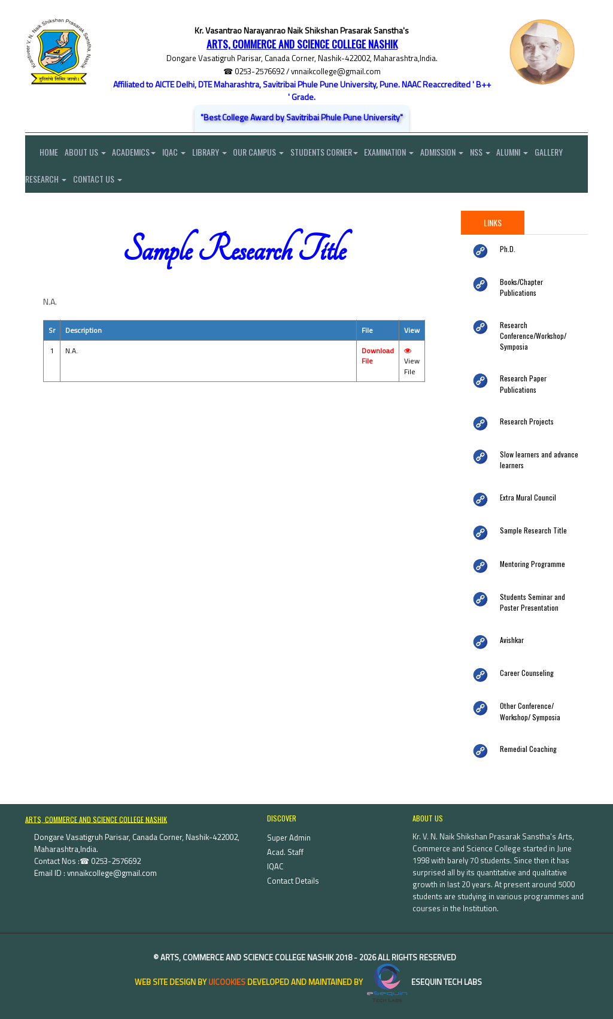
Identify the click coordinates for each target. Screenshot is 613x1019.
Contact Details (293, 859)
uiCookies (226, 960)
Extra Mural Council (526, 479)
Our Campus (271, 153)
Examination (407, 153)
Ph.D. (507, 254)
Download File (378, 362)
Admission (462, 153)
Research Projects (523, 405)
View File (412, 368)
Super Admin (289, 815)
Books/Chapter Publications (536, 288)
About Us (87, 153)
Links (493, 228)
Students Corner (340, 153)
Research (83, 183)
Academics (139, 153)
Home (41, 153)
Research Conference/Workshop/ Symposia (529, 330)
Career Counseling (524, 652)
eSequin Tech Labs (423, 960)
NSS (503, 153)
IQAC (181, 153)
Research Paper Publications (537, 372)
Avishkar (511, 619)
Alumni (538, 153)
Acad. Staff (285, 830)
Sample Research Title (530, 512)
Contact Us (137, 183)
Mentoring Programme (530, 545)
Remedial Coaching (525, 726)
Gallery (39, 183)
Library (219, 153)
